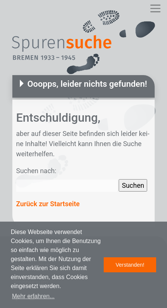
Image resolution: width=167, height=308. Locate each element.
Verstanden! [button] (130, 265)
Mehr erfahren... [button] (33, 296)
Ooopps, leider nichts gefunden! (87, 84)
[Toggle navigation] (155, 8)
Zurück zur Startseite (48, 204)
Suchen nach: (36, 171)
